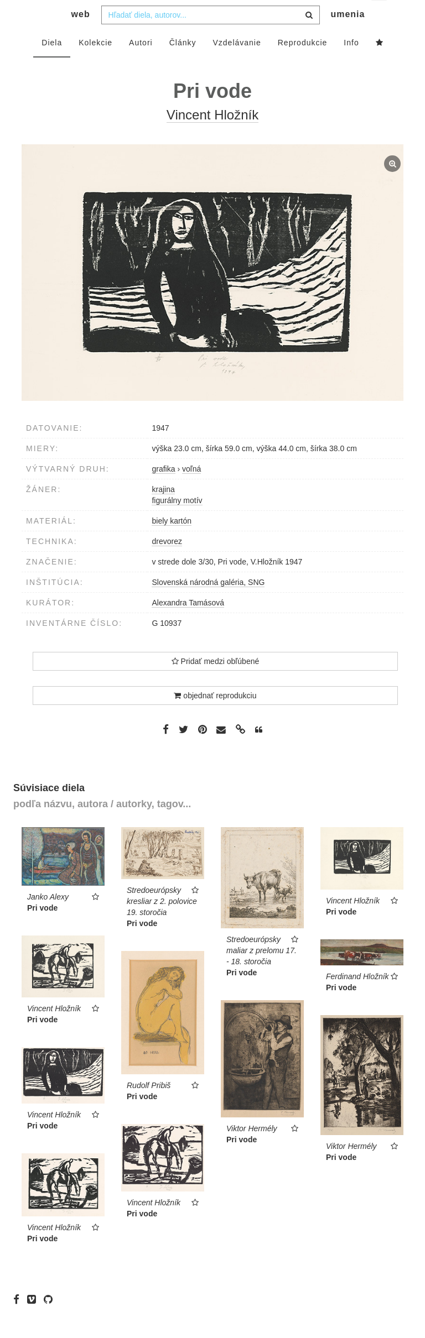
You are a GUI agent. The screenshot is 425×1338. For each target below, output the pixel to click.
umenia (347, 36)
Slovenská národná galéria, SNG (208, 604)
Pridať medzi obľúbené (216, 683)
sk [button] (380, 17)
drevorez (167, 563)
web (80, 36)
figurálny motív (177, 522)
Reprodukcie (303, 64)
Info (351, 64)
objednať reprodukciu (215, 717)
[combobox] (210, 37)
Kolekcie (95, 64)
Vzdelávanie (236, 64)
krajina (163, 511)
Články (182, 64)
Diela (52, 64)
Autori (141, 64)
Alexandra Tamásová (188, 624)
